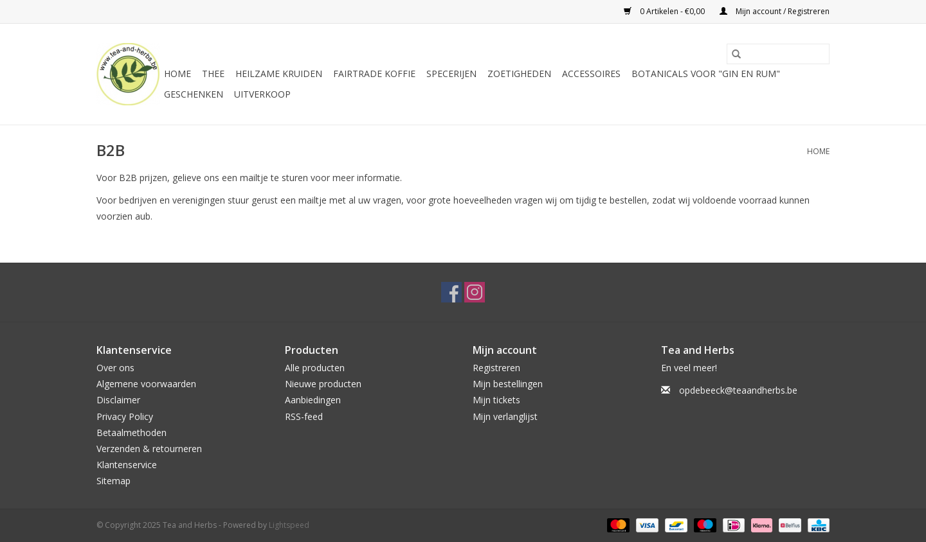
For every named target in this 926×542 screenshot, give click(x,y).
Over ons (115, 368)
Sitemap (113, 481)
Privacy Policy (124, 416)
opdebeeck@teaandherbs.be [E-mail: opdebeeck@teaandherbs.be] (738, 390)
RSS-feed (304, 416)
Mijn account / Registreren (775, 11)
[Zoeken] (778, 54)
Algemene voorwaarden (146, 384)
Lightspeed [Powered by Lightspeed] (289, 525)
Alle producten (315, 368)
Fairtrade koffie (374, 73)
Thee (213, 73)
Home (177, 73)
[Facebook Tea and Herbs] (451, 292)
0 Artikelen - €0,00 (665, 11)
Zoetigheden (519, 73)
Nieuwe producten (323, 384)
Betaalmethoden (131, 432)
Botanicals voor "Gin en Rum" (705, 73)
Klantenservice (126, 465)
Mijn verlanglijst (505, 416)
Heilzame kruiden (278, 73)
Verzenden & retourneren (149, 448)
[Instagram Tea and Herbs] (474, 292)
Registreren (496, 368)
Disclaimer (118, 400)
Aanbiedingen (313, 400)
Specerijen (451, 73)
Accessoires (591, 73)
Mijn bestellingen (508, 384)
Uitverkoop (262, 94)
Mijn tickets (496, 400)
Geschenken (193, 94)
